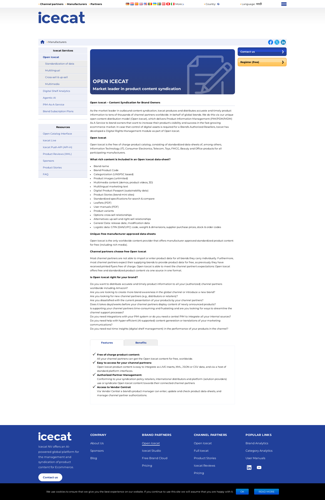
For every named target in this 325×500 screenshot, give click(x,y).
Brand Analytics (257, 443)
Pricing (147, 465)
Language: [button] (247, 4)
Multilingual (52, 70)
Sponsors (48, 160)
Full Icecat (201, 450)
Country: (210, 4)
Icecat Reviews (204, 465)
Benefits (140, 342)
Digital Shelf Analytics (56, 91)
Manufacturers (77, 4)
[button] (251, 4)
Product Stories (52, 167)
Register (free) (262, 62)
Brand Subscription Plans (58, 111)
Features (107, 342)
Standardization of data (59, 63)
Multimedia (52, 84)
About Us (97, 443)
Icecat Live (49, 140)
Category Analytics (259, 450)
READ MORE (266, 491)
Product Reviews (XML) (57, 154)
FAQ (45, 174)
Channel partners (51, 4)
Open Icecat (51, 57)
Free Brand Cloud (154, 457)
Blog (93, 457)
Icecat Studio (151, 450)
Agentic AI (49, 97)
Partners (96, 4)
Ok (242, 491)
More (180, 4)
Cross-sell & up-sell (56, 77)
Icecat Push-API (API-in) (57, 147)
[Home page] (69, 17)
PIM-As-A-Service (53, 104)
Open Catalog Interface (57, 133)
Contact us (262, 52)
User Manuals (255, 457)
